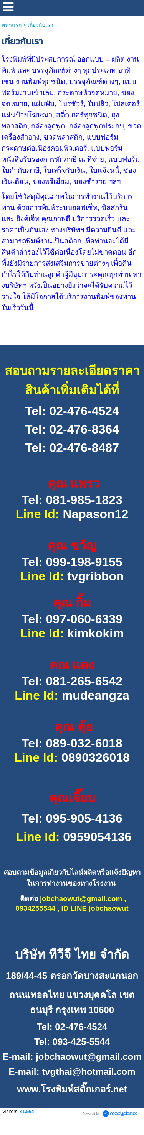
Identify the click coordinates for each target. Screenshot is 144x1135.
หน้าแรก (12, 25)
